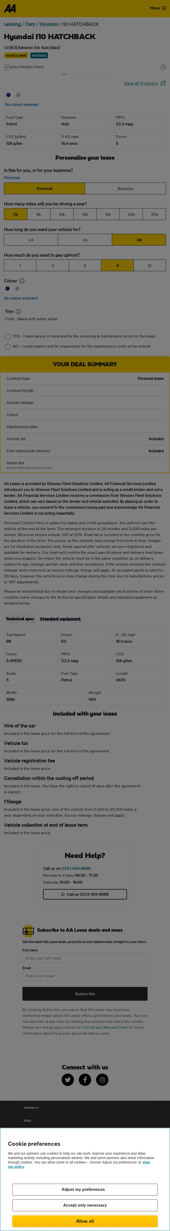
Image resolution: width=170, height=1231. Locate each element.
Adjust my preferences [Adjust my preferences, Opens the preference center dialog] (83, 1189)
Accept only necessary (85, 1205)
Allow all (85, 1221)
